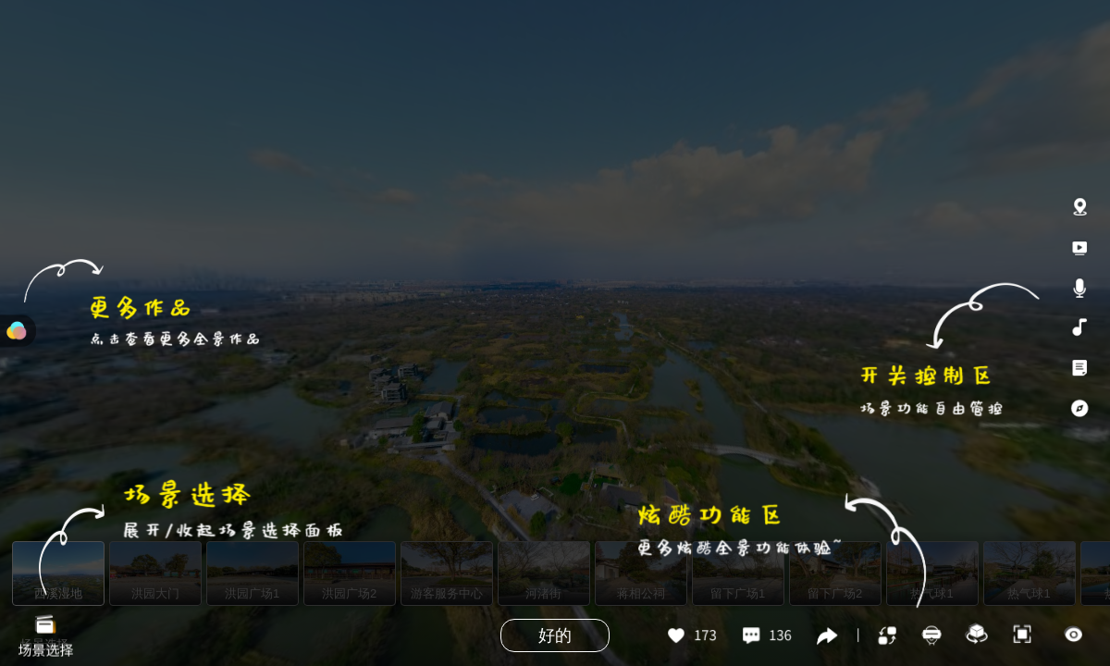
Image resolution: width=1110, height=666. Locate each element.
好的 (555, 635)
